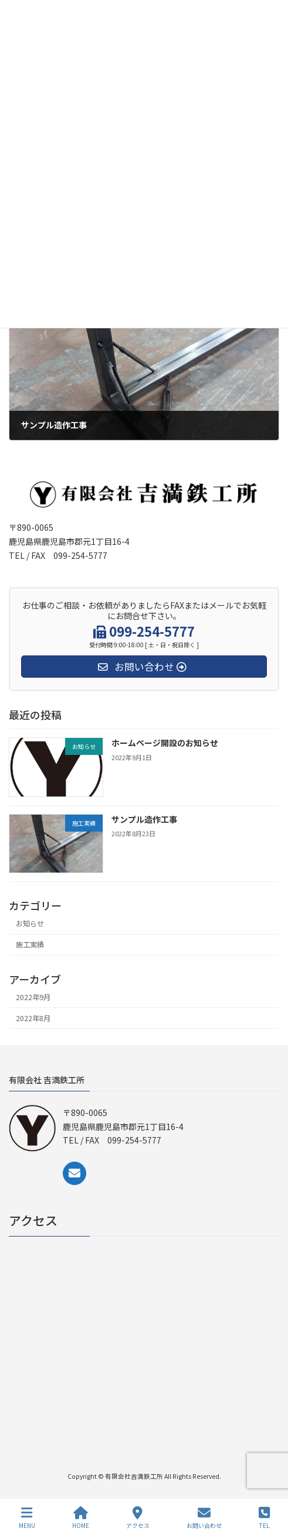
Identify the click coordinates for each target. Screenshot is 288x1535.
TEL (264, 1517)
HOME (80, 1517)
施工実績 (30, 944)
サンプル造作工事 (144, 819)
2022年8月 (33, 1017)
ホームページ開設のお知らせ (164, 742)
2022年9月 (33, 996)
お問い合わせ (204, 1517)
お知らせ (30, 923)
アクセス (138, 1517)
